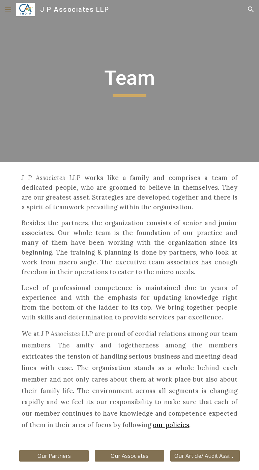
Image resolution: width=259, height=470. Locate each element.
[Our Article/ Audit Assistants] (204, 456)
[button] (8, 9)
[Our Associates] (129, 456)
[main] (129, 81)
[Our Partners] (53, 456)
